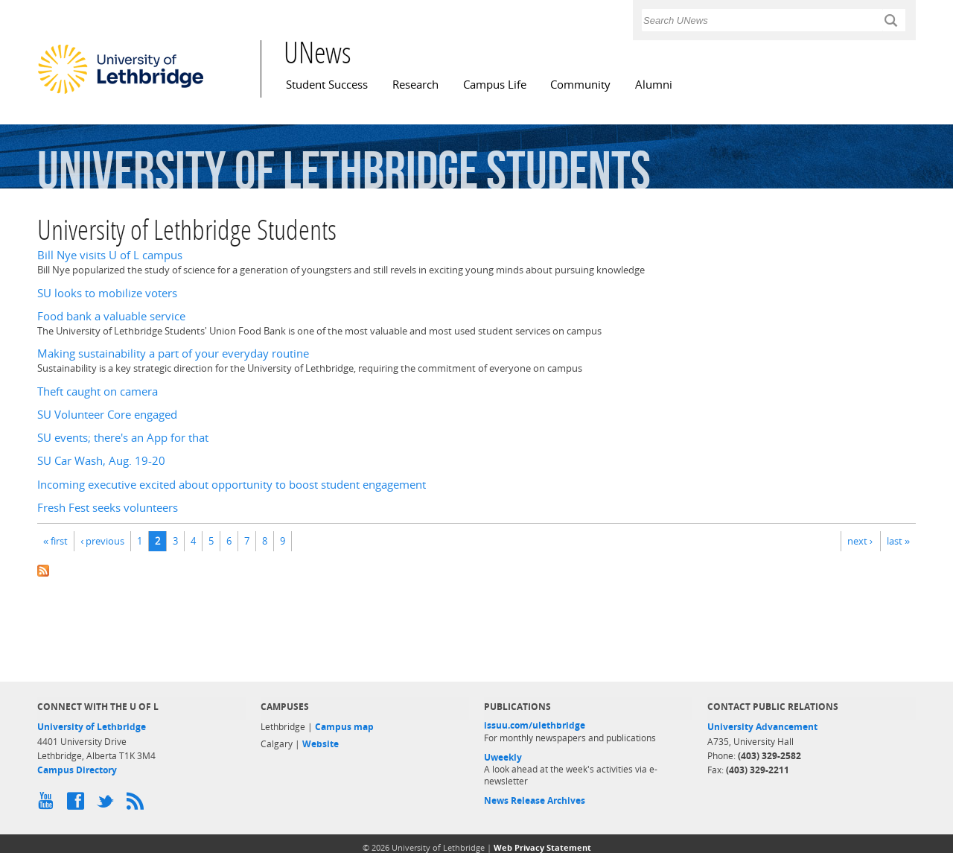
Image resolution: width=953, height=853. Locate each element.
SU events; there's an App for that (122, 437)
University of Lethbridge (91, 726)
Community (580, 84)
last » (898, 541)
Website (320, 743)
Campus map (344, 726)
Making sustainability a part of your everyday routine (173, 353)
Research (415, 84)
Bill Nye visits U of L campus (109, 255)
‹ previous (102, 541)
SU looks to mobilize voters (107, 293)
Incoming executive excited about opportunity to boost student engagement (231, 484)
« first (55, 541)
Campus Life (494, 84)
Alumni (653, 84)
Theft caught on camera (97, 391)
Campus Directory (77, 770)
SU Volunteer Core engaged (107, 414)
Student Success (327, 84)
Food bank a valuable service (111, 316)
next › (860, 541)
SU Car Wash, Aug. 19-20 (101, 461)
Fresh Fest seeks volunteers (107, 508)
